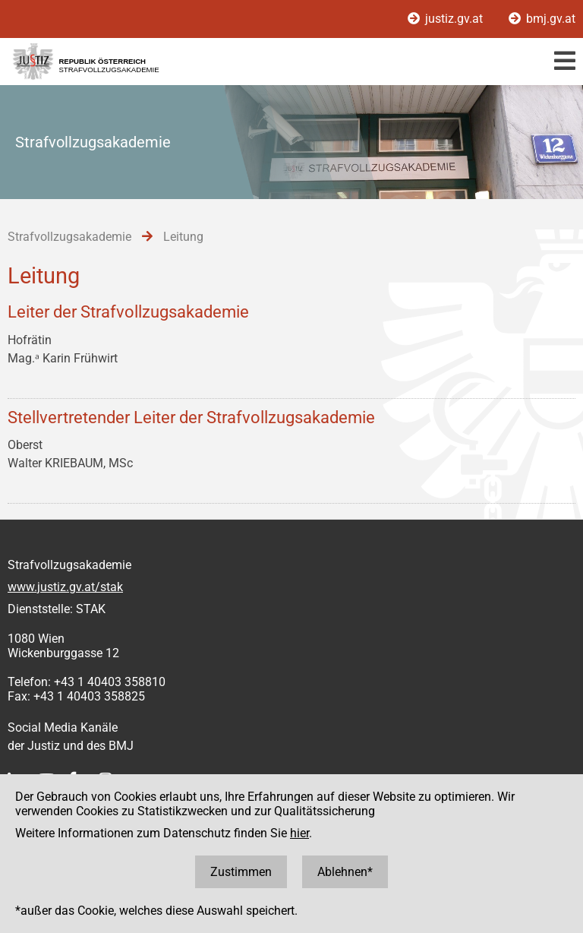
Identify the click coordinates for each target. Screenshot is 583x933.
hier (299, 833)
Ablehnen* (345, 872)
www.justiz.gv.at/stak (65, 587)
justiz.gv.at (447, 18)
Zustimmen (241, 872)
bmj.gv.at (542, 18)
